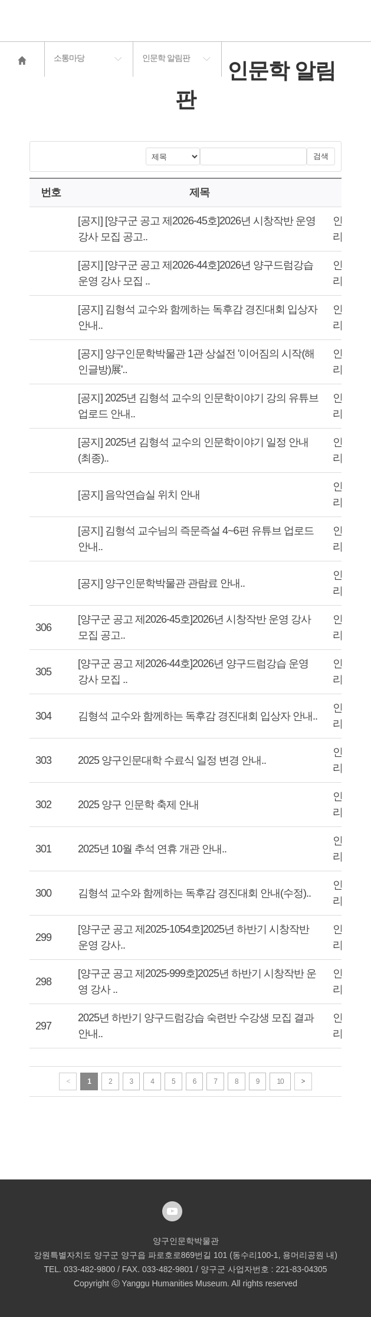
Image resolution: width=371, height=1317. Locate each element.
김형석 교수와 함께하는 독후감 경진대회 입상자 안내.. (197, 716)
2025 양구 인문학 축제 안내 (138, 805)
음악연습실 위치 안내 (152, 495)
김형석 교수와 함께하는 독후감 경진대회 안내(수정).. (194, 893)
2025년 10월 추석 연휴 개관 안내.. (152, 849)
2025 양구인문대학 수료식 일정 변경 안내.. (172, 760)
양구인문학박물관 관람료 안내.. (175, 583)
